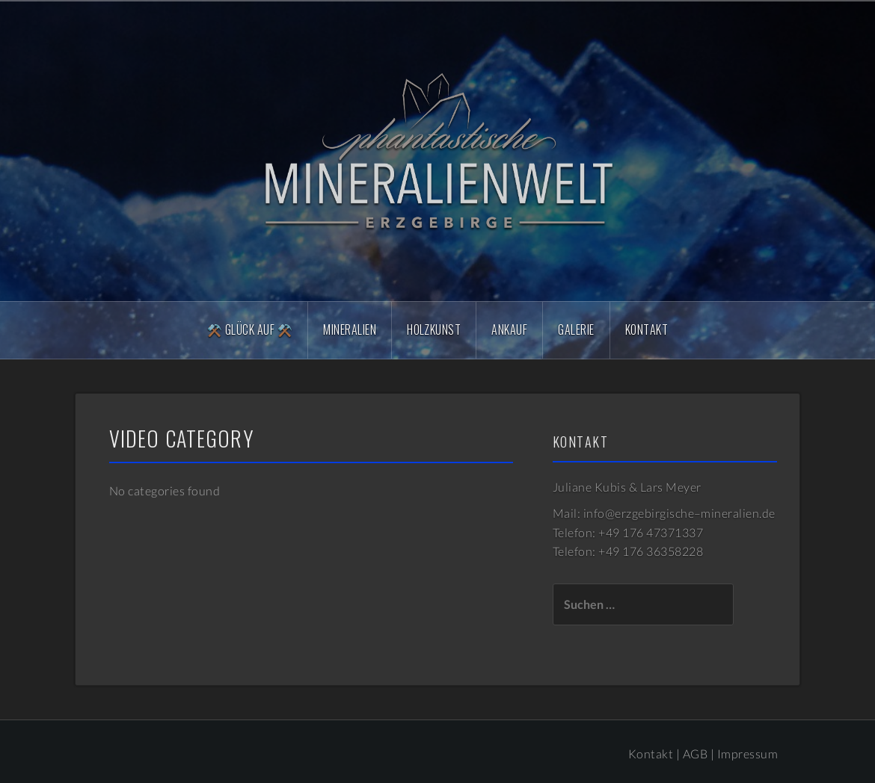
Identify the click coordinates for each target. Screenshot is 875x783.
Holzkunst (434, 329)
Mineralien (349, 329)
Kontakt (646, 329)
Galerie (576, 329)
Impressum (747, 753)
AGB (695, 753)
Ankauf (509, 329)
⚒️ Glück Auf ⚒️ (249, 329)
